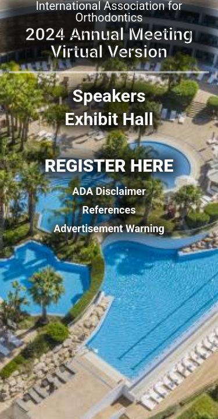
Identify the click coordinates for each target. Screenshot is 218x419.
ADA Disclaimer (108, 191)
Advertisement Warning (109, 228)
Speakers (109, 96)
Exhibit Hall (109, 119)
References (109, 210)
